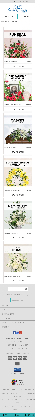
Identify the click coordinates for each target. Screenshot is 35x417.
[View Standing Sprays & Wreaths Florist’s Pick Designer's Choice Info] (18, 173)
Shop (9, 16)
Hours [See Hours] (29, 415)
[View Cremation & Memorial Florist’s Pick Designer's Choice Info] (18, 87)
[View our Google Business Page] (17, 334)
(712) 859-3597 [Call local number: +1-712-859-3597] (23, 1)
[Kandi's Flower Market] (17, 8)
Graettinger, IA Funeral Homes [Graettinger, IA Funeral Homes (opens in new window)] (11, 390)
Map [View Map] (17, 415)
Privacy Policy (9, 406)
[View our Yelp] (20, 334)
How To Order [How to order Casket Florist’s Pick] (17, 152)
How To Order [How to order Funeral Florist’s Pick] (17, 66)
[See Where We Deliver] (17, 300)
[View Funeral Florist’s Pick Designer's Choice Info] (18, 44)
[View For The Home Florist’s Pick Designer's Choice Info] (18, 258)
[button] (17, 370)
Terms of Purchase (23, 406)
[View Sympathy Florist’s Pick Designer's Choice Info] (18, 215)
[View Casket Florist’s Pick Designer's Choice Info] (18, 130)
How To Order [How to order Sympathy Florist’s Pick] (17, 238)
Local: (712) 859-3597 (17, 348)
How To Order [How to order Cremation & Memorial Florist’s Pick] (17, 109)
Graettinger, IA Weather (9, 399)
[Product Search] (18, 289)
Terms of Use (17, 409)
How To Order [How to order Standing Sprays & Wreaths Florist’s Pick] (17, 195)
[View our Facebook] (14, 334)
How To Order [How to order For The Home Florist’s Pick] (17, 280)
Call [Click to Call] (6, 415)
